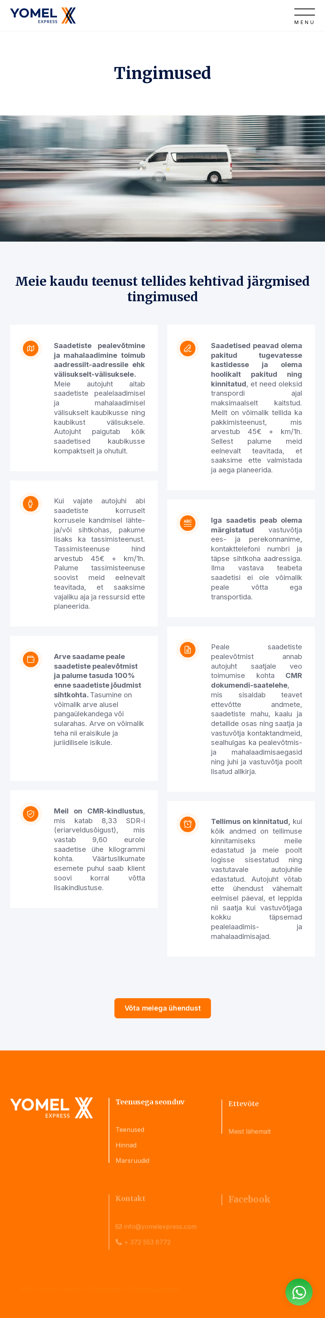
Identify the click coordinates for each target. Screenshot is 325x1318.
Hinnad (126, 1149)
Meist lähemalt (249, 1138)
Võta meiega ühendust (162, 1008)
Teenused (130, 1133)
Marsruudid (132, 1164)
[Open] (304, 15)
